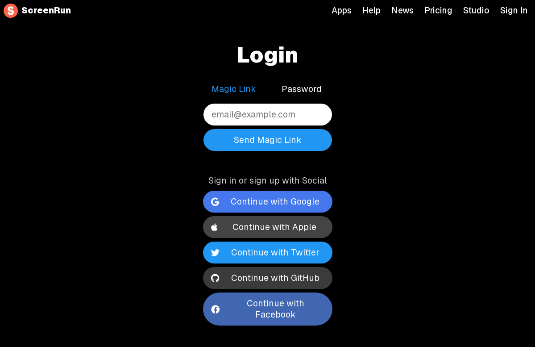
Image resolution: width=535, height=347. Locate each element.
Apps (342, 11)
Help (371, 11)
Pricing (438, 11)
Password (302, 89)
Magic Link (234, 89)
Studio (476, 11)
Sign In (514, 11)
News (402, 11)
